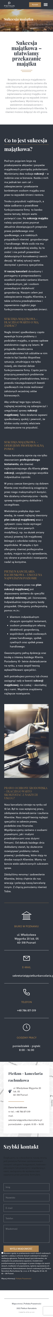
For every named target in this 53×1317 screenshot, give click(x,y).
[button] (45, 4)
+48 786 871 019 (26, 1010)
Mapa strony (17, 1303)
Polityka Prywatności (23, 1278)
